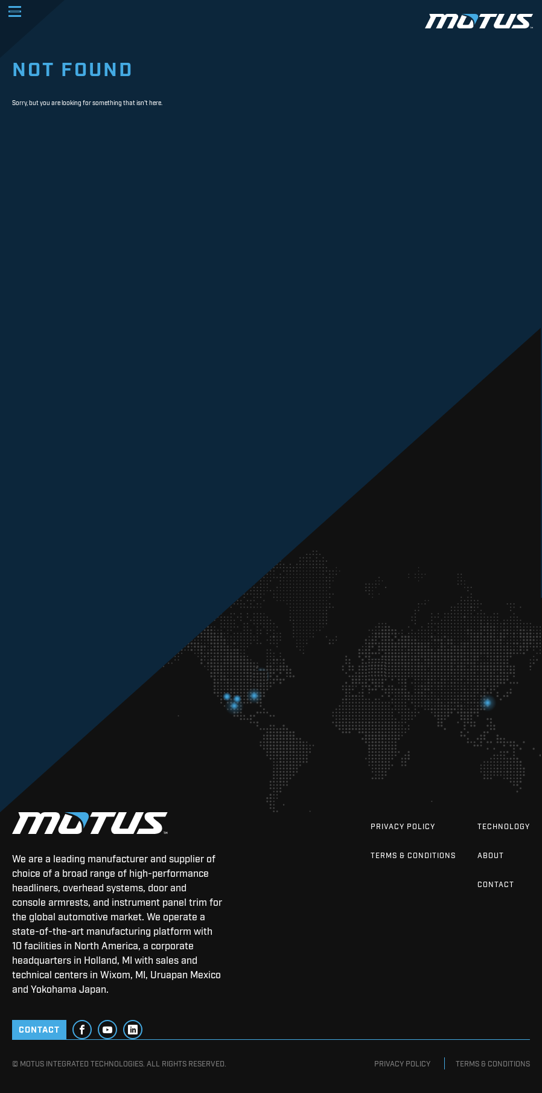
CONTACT (39, 1029)
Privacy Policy (403, 826)
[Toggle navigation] (14, 11)
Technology (503, 826)
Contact (495, 884)
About (490, 855)
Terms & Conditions (413, 855)
